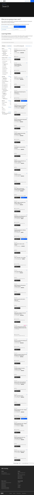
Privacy (14, 493)
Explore (16, 59)
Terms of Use (19, 493)
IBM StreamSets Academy (5, 487)
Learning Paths (20, 26)
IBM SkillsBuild (3, 486)
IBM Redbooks (3, 483)
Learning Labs (7, 29)
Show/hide (9, 48)
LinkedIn (19, 482)
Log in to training (27, 1)
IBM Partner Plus (20, 478)
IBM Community (20, 477)
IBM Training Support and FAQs (21, 473)
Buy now (23, 100)
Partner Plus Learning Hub (5, 488)
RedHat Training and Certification (6, 482)
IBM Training (4, 4)
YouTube (19, 486)
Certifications (20, 29)
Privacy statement (4, 472)
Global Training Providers (21, 474)
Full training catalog (7, 26)
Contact (10, 493)
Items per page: (16, 463)
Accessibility (24, 493)
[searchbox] (17, 42)
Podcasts (19, 487)
